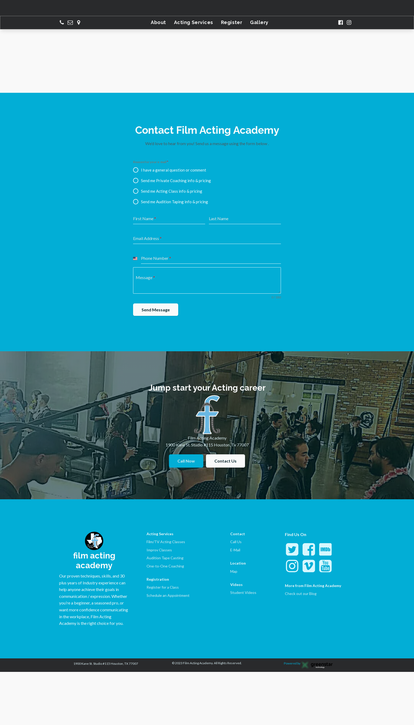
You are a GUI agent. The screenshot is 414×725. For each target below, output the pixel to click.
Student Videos (243, 592)
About (158, 22)
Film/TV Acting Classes (166, 541)
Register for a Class (163, 587)
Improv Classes (159, 550)
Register (231, 22)
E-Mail (235, 550)
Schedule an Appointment (168, 595)
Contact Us (225, 460)
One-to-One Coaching (165, 566)
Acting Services (193, 22)
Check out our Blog (301, 593)
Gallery (259, 22)
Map (233, 571)
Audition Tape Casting (165, 558)
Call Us (236, 541)
